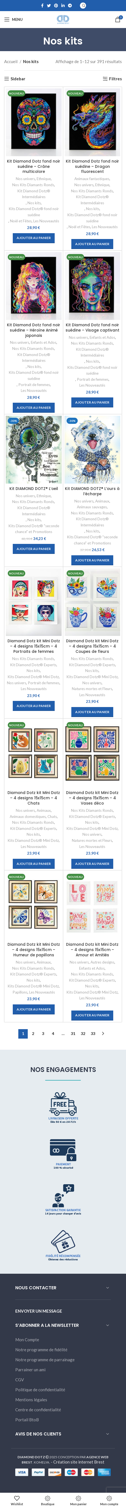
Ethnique (44, 178)
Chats (52, 816)
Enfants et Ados (43, 342)
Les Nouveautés (46, 221)
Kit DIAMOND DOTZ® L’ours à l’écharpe (92, 491)
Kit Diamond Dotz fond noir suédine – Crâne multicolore (33, 167)
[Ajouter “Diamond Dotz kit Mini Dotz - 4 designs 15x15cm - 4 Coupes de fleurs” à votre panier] (92, 712)
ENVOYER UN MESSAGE (38, 1310)
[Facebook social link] (42, 5)
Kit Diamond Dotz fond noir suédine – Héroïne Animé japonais (33, 330)
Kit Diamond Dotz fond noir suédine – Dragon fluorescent (92, 167)
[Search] (83, 5)
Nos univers (25, 178)
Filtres (115, 78)
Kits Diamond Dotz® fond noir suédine (34, 211)
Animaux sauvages (92, 507)
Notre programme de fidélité (41, 1349)
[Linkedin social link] (63, 5)
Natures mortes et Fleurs (92, 688)
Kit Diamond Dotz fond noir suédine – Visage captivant (92, 327)
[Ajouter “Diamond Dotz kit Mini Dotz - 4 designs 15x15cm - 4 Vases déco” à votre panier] (92, 864)
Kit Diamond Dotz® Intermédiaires (33, 194)
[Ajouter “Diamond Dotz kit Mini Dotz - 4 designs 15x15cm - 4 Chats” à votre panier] (34, 864)
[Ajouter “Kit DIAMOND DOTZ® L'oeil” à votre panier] (34, 549)
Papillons (19, 992)
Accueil (11, 61)
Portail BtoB (27, 1419)
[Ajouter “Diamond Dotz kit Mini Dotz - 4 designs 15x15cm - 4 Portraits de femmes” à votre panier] (34, 706)
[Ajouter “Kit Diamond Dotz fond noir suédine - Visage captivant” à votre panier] (92, 402)
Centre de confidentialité (38, 1409)
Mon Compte (27, 1339)
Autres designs (102, 962)
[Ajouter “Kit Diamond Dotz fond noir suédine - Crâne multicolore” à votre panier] (34, 238)
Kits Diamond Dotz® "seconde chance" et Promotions (33, 529)
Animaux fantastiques (91, 178)
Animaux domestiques (28, 816)
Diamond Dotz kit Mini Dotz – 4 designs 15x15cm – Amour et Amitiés (92, 950)
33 (93, 1033)
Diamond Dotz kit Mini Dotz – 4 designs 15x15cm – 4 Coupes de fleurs (92, 646)
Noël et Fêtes (21, 221)
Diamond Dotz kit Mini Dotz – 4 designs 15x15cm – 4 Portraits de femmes (33, 646)
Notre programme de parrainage (45, 1359)
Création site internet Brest (78, 1461)
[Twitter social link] (48, 5)
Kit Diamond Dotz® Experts (33, 665)
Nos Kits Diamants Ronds (33, 185)
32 (83, 1033)
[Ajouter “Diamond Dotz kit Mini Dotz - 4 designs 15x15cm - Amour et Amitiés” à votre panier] (92, 1016)
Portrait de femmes (34, 384)
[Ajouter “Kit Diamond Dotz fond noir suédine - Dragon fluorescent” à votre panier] (92, 244)
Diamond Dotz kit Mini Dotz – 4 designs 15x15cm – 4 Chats (33, 798)
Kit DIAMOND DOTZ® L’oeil (33, 488)
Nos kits (34, 203)
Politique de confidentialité (40, 1389)
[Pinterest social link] (56, 5)
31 (73, 1033)
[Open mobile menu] (13, 19)
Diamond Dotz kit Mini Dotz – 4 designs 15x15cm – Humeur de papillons (33, 950)
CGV (19, 1379)
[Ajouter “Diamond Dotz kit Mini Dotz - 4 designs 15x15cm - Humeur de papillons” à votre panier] (34, 1009)
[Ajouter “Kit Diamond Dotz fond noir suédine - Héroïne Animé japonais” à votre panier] (34, 408)
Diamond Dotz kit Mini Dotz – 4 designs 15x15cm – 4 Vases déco (92, 798)
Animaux (102, 501)
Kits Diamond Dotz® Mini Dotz (33, 677)
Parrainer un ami (30, 1369)
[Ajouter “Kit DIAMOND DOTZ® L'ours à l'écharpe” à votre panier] (92, 560)
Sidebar (18, 78)
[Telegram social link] (70, 5)
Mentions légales (31, 1399)
